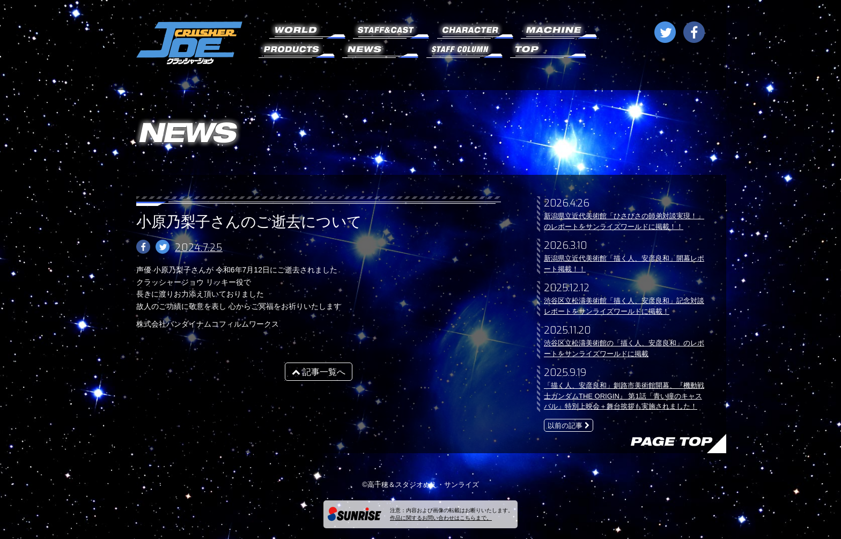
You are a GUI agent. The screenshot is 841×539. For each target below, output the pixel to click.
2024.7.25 (199, 247)
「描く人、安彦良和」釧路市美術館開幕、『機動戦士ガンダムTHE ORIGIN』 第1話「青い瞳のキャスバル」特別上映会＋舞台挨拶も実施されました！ (624, 395)
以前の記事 (568, 426)
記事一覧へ (318, 371)
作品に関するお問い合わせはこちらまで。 (441, 518)
